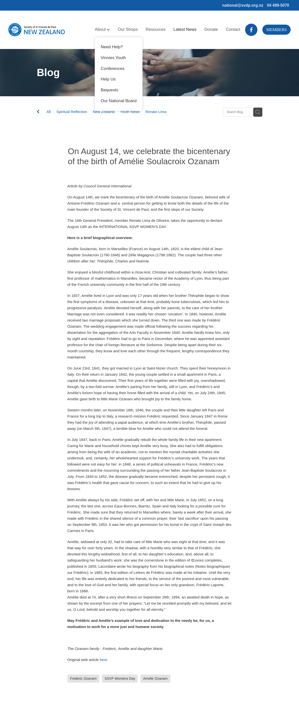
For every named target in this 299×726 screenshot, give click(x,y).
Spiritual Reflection (71, 112)
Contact (233, 29)
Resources (156, 29)
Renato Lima (155, 112)
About (102, 29)
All (49, 112)
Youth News (130, 112)
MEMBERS (276, 29)
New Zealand (103, 112)
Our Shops (128, 29)
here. (104, 660)
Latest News (185, 29)
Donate (211, 29)
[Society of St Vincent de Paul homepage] (36, 29)
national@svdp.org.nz (242, 5)
